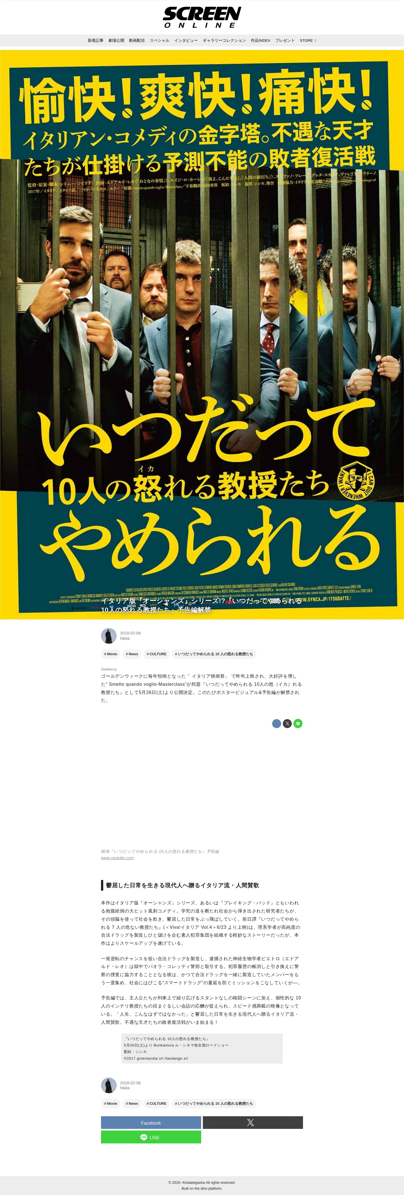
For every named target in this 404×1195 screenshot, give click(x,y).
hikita (125, 638)
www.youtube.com (117, 858)
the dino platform (208, 1188)
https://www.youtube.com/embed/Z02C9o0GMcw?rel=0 (202, 789)
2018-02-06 (130, 633)
